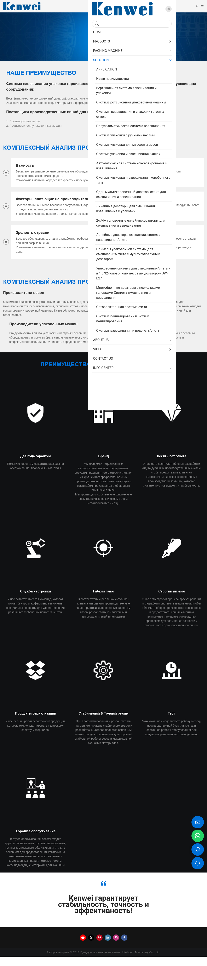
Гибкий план (103, 600)
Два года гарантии (35, 465)
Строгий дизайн (171, 600)
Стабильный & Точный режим (103, 722)
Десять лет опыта (171, 465)
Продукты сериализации (35, 722)
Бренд (103, 465)
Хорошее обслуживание (36, 840)
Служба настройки (35, 600)
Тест (171, 722)
